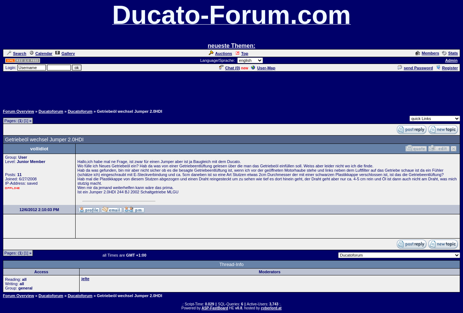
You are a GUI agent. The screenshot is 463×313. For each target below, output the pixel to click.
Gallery (65, 53)
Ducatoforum (50, 111)
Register (447, 68)
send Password (415, 68)
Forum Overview (18, 111)
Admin (451, 60)
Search (16, 53)
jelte (85, 278)
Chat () (229, 68)
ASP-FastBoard (214, 308)
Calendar (40, 53)
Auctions (220, 53)
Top (241, 53)
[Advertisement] (231, 88)
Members (427, 53)
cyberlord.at (271, 308)
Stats (450, 53)
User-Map (263, 68)
